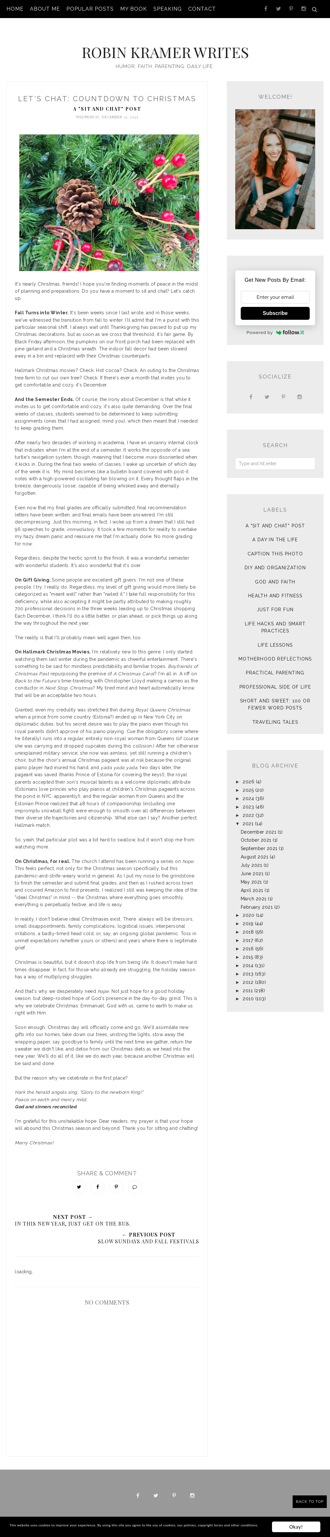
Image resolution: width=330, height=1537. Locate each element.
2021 (248, 817)
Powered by (275, 325)
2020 (248, 908)
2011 (248, 984)
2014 (248, 959)
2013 (248, 967)
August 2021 (254, 850)
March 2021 (254, 892)
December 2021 (259, 825)
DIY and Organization (275, 561)
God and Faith (275, 575)
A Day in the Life (275, 533)
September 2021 (259, 842)
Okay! (296, 1524)
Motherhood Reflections (275, 652)
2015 (248, 950)
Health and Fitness (275, 589)
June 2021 (252, 867)
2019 (248, 917)
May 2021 (251, 875)
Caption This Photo (275, 547)
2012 (248, 975)
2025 (248, 783)
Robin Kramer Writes (165, 44)
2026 (248, 775)
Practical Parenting (275, 666)
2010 (248, 992)
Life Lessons (275, 638)
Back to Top (310, 1501)
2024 (248, 792)
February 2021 (257, 900)
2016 (248, 942)
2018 (248, 925)
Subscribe (275, 306)
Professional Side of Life (275, 680)
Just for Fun (275, 603)
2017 (248, 933)
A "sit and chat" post (107, 102)
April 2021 (252, 883)
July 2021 (251, 858)
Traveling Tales (275, 715)
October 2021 (256, 833)
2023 (248, 800)
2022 (248, 808)
